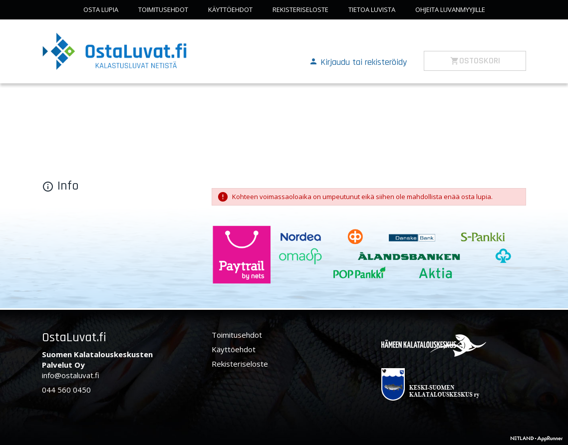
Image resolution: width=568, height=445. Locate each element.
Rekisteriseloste (300, 9)
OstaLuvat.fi (74, 337)
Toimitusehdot (163, 9)
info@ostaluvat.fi (70, 375)
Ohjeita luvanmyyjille (450, 9)
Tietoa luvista (371, 9)
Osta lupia (100, 9)
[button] (357, 61)
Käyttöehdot (230, 9)
